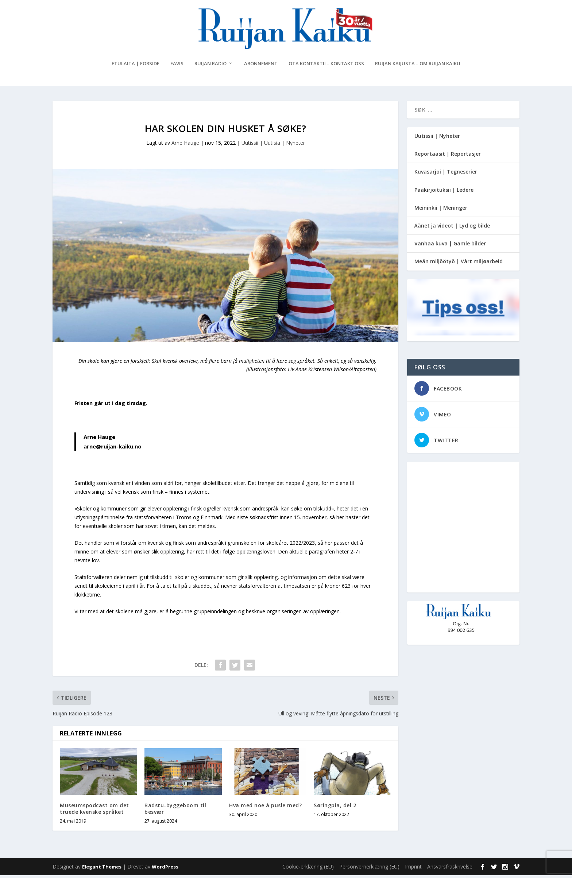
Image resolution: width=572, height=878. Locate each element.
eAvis (176, 66)
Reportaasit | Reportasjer (447, 156)
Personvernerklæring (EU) (369, 869)
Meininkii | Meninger (440, 210)
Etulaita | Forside (135, 66)
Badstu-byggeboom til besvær (175, 811)
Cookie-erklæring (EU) (308, 869)
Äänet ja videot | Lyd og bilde (452, 228)
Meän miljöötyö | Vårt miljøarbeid (458, 264)
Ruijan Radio (210, 66)
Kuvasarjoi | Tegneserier (445, 174)
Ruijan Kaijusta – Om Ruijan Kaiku (417, 66)
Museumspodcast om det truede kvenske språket (94, 811)
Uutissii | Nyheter (437, 138)
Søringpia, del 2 (335, 808)
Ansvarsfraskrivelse (449, 869)
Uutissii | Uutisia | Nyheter (273, 145)
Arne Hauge (185, 145)
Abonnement (261, 66)
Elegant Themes (101, 869)
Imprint (413, 869)
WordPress (165, 869)
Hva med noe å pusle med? (265, 808)
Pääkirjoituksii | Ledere (444, 192)
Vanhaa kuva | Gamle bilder (450, 246)
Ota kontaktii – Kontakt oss (326, 66)
